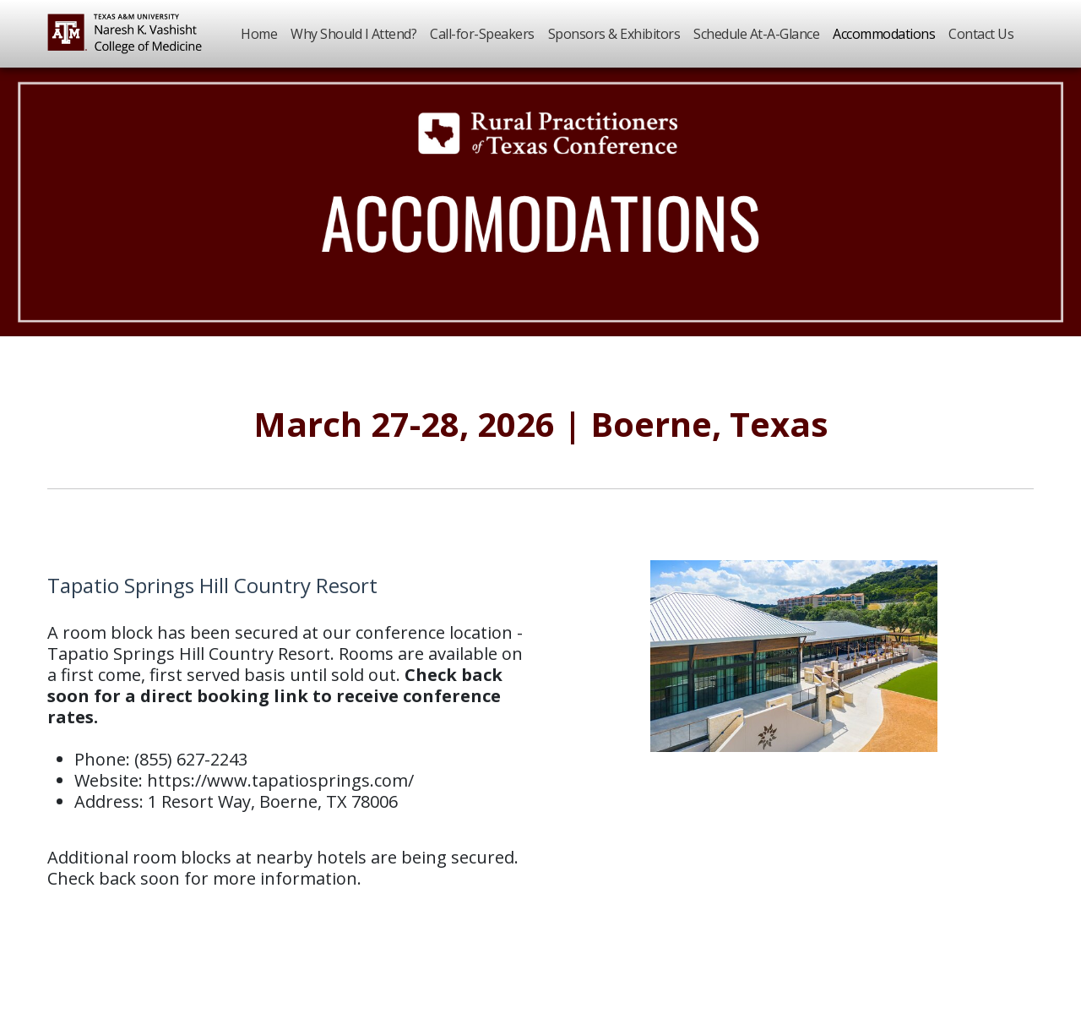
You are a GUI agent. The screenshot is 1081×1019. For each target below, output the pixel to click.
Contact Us (980, 34)
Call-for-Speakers (482, 34)
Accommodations (884, 34)
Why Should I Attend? (353, 34)
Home (259, 34)
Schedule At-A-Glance (756, 34)
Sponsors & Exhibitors (614, 34)
